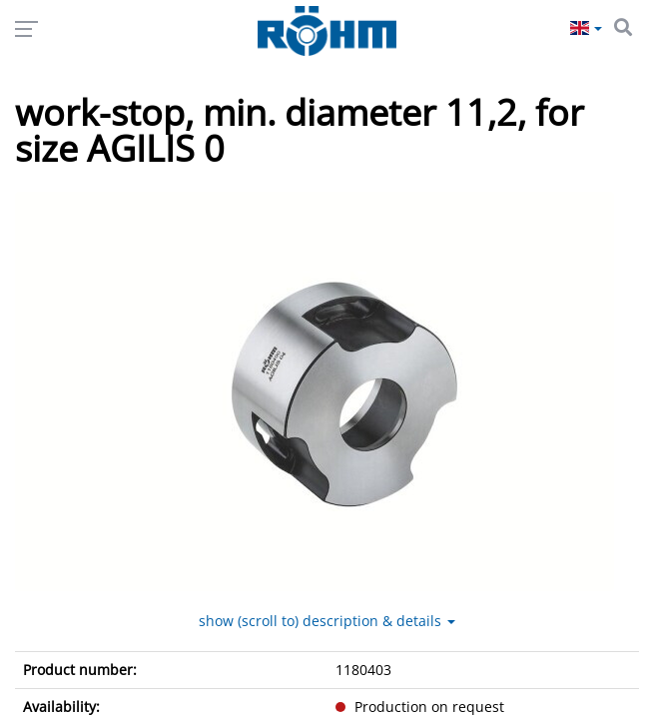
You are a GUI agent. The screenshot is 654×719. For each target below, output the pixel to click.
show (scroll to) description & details (327, 620)
